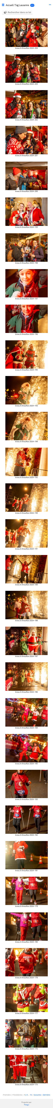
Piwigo (26, 1104)
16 (31, 1094)
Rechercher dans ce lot (19, 12)
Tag (17, 5)
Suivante (37, 1094)
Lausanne (24, 5)
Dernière (46, 1094)
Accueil (9, 5)
